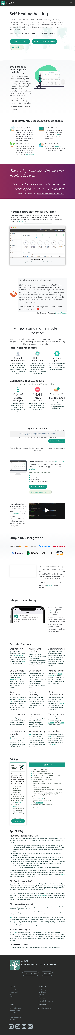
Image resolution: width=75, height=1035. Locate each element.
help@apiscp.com (45, 1008)
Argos (50, 609)
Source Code (14, 992)
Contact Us (42, 1004)
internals (51, 723)
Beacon (23, 661)
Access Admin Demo (20, 41)
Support (12, 1004)
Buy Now (18, 821)
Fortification (39, 803)
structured (15, 921)
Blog (11, 994)
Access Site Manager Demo (44, 41)
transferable (16, 806)
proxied (62, 874)
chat (36, 912)
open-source (23, 20)
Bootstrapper (30, 154)
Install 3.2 (16, 47)
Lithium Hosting (61, 313)
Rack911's (58, 146)
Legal (11, 996)
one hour (32, 469)
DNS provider (60, 703)
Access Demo (47, 973)
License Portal (14, 990)
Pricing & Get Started (30, 973)
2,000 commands (18, 655)
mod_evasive (42, 895)
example (50, 585)
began (16, 932)
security (21, 221)
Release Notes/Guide (38, 487)
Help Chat (13, 1019)
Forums (12, 1015)
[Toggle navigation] (71, 3)
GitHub (57, 430)
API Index (13, 1012)
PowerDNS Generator (45, 1001)
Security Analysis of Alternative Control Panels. (50, 194)
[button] (10, 245)
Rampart (41, 999)
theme (62, 723)
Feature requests (15, 1017)
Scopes (56, 134)
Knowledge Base (15, 1008)
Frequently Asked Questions (40, 492)
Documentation (15, 1010)
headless (51, 736)
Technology (42, 986)
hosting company (36, 33)
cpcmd (53, 744)
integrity (40, 799)
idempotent (13, 739)
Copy (62, 430)
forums (30, 912)
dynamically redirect (51, 886)
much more (38, 808)
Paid (11, 917)
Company (13, 986)
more (59, 701)
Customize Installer (56, 441)
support (18, 802)
